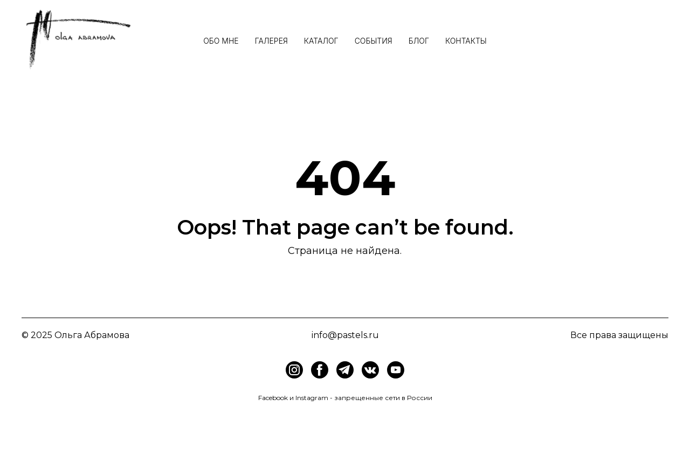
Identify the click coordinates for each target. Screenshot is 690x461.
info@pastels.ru (345, 335)
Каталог (321, 40)
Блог (419, 40)
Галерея (271, 40)
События (373, 40)
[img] (319, 370)
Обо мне (220, 40)
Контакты (466, 40)
